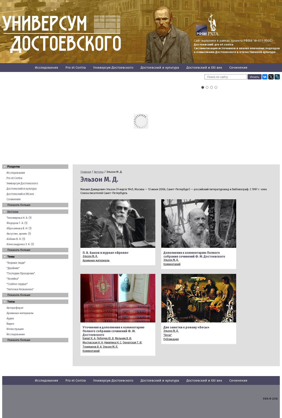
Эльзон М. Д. (90, 256)
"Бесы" (167, 335)
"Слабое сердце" (17, 284)
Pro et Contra (75, 68)
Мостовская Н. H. (93, 342)
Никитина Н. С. (113, 342)
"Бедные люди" (16, 262)
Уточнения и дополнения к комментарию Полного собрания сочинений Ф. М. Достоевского (114, 331)
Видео (10, 323)
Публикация (171, 339)
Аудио (10, 318)
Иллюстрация (15, 329)
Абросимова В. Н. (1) (19, 228)
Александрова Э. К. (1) (20, 244)
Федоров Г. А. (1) (17, 223)
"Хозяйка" (13, 278)
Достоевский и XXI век (204, 68)
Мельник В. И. (123, 338)
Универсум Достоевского (113, 68)
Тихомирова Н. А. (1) (19, 217)
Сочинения (238, 68)
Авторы (12, 211)
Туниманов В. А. (92, 346)
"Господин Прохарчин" (21, 273)
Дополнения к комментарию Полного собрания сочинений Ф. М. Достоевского (194, 254)
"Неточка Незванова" (20, 289)
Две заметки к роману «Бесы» (186, 327)
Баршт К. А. (89, 338)
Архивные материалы (20, 313)
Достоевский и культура (160, 68)
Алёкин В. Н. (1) (16, 239)
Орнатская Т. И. (132, 342)
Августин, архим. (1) (19, 233)
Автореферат (15, 307)
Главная (85, 171)
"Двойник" (13, 268)
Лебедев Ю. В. (105, 338)
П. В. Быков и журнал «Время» (105, 253)
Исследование (16, 334)
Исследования (46, 68)
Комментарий (171, 264)
